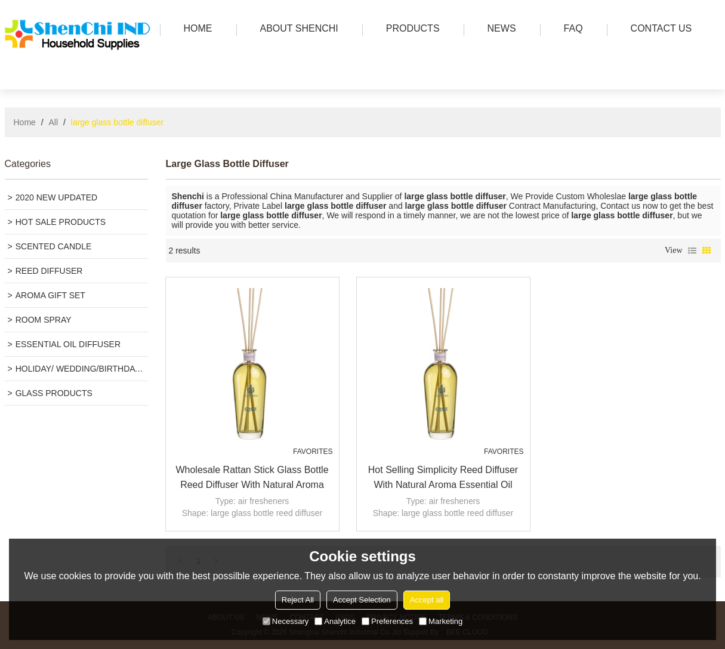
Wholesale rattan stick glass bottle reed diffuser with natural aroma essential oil (251, 478)
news (499, 29)
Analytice (335, 621)
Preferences (387, 621)
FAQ (570, 29)
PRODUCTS (410, 29)
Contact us (658, 29)
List (692, 250)
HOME (195, 29)
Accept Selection (362, 599)
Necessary (285, 621)
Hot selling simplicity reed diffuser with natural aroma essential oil (443, 477)
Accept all (426, 599)
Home (25, 122)
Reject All (298, 599)
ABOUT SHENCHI (296, 29)
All (53, 122)
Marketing (440, 621)
